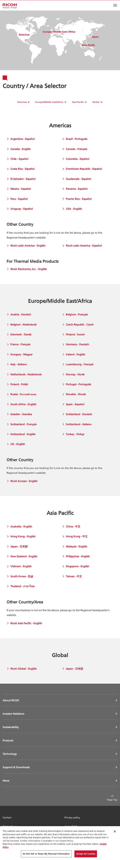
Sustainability (11, 727)
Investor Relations (13, 713)
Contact (7, 817)
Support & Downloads (16, 767)
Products (8, 740)
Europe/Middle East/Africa (49, 102)
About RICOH (11, 700)
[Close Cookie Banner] (114, 831)
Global (96, 102)
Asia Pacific (78, 102)
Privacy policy (72, 817)
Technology (10, 753)
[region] (60, 843)
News (6, 780)
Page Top (112, 799)
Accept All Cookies (85, 853)
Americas (22, 102)
